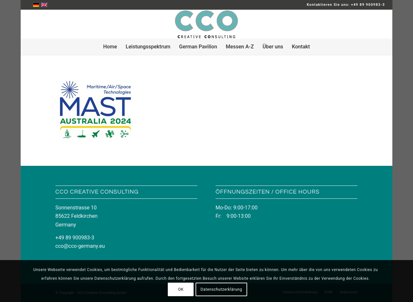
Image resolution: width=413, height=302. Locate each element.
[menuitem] (110, 47)
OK (181, 289)
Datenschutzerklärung (221, 289)
